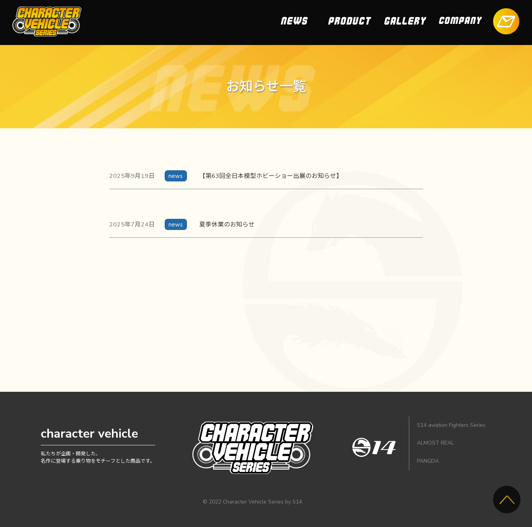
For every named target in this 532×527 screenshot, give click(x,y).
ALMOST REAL (435, 442)
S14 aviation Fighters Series (451, 425)
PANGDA (428, 461)
